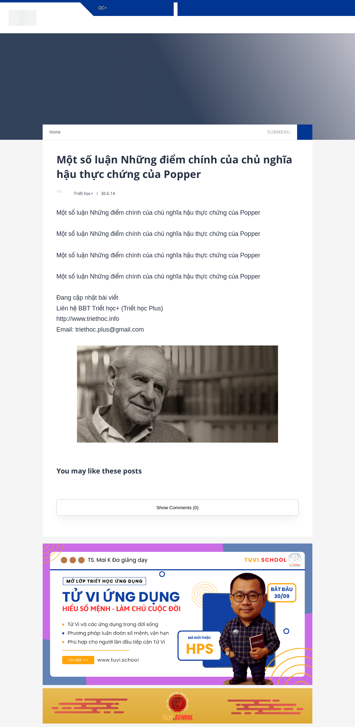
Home (55, 132)
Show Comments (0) (177, 507)
